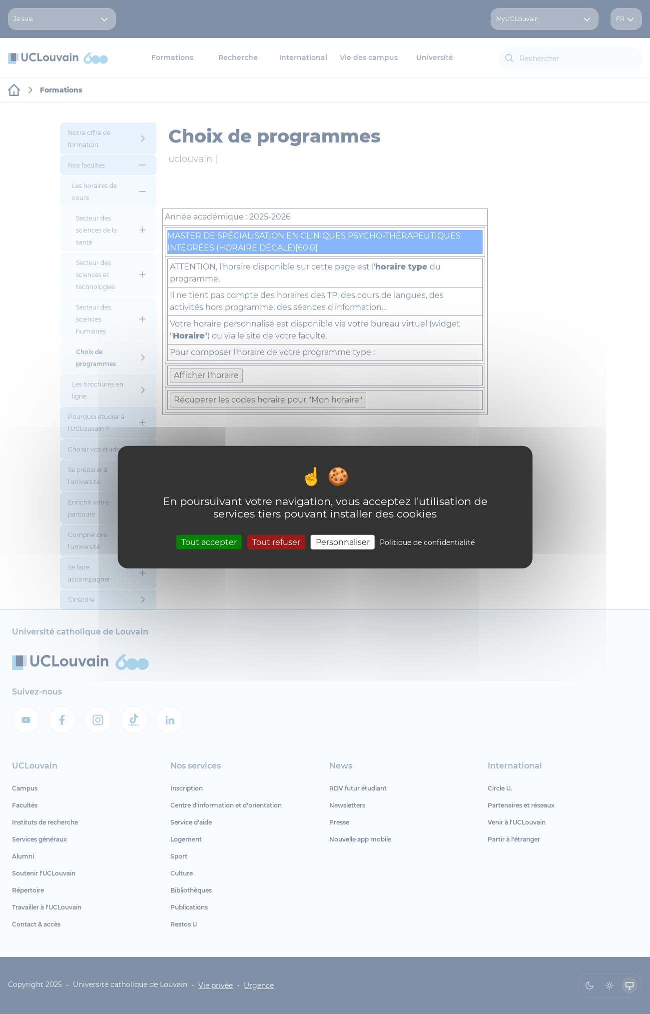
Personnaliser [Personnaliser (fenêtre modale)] (343, 541)
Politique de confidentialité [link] (427, 542)
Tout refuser (276, 541)
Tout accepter (209, 541)
